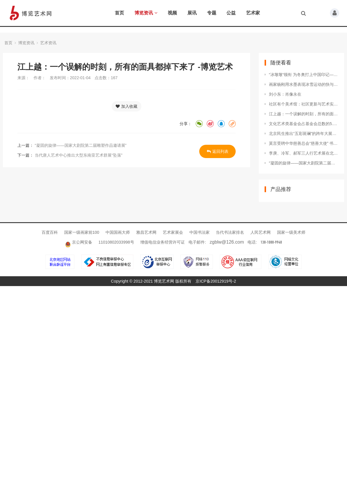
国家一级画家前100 (82, 232)
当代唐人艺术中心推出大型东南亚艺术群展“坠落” (78, 155)
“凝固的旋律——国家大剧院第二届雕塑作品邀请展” (80, 145)
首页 (119, 12)
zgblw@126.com (227, 242)
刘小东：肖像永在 (285, 94)
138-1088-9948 (271, 242)
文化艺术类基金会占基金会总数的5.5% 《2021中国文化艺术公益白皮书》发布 (303, 123)
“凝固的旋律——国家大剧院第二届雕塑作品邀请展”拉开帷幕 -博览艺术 (303, 163)
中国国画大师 (118, 232)
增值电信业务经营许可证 (162, 242)
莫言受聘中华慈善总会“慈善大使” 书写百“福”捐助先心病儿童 (303, 143)
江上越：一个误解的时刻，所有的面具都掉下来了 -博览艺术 (303, 114)
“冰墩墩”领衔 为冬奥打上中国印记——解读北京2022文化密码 (303, 74)
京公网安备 (79, 242)
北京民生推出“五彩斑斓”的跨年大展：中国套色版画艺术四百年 (303, 133)
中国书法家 (200, 232)
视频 (172, 12)
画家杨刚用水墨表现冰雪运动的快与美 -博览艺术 (303, 84)
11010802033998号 (116, 242)
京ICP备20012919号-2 (215, 281)
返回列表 (217, 151)
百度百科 (50, 232)
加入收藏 (126, 106)
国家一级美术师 (291, 232)
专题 (211, 12)
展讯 (192, 12)
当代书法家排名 (230, 232)
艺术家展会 (173, 232)
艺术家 (253, 12)
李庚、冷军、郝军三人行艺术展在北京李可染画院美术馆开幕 (303, 153)
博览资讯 (145, 12)
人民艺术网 (261, 232)
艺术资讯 (48, 42)
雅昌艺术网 (147, 232)
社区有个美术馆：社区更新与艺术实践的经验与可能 (303, 104)
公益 (231, 12)
